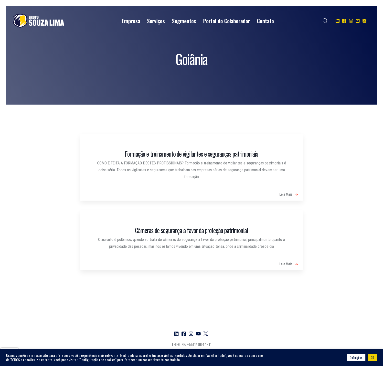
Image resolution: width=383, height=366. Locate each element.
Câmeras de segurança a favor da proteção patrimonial (191, 230)
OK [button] (372, 357)
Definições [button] (356, 357)
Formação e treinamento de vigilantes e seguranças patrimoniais (191, 154)
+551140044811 (199, 344)
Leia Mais (288, 194)
